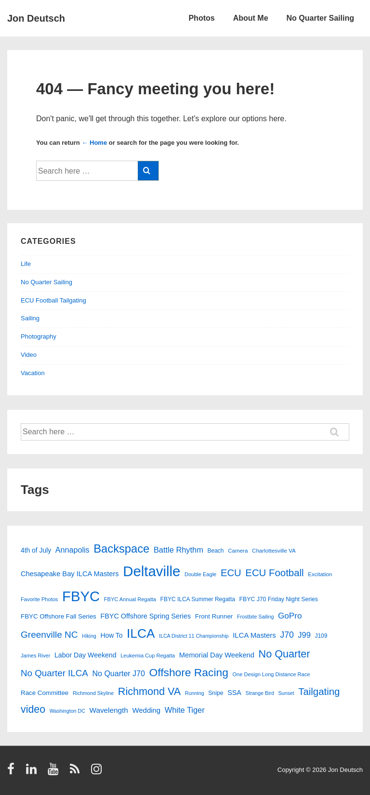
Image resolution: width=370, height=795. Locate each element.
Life (26, 263)
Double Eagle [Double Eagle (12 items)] (200, 574)
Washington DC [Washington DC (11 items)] (67, 711)
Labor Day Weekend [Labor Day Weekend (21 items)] (85, 655)
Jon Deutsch (36, 18)
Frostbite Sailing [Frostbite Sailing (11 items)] (255, 616)
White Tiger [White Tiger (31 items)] (185, 710)
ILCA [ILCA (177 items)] (141, 633)
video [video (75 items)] (33, 709)
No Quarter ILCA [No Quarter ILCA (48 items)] (54, 673)
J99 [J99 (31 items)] (304, 635)
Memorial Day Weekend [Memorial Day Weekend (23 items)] (216, 655)
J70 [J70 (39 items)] (286, 635)
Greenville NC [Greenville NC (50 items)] (49, 635)
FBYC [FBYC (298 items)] (81, 596)
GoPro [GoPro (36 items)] (290, 615)
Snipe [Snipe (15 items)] (215, 693)
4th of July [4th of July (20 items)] (36, 550)
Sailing (30, 318)
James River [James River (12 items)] (35, 655)
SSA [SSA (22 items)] (234, 692)
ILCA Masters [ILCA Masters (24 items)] (254, 635)
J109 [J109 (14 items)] (321, 635)
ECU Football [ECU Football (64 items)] (274, 573)
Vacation (33, 373)
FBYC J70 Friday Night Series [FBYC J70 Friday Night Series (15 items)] (278, 599)
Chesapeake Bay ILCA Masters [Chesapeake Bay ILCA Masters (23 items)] (70, 574)
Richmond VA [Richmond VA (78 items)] (149, 691)
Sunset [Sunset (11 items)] (286, 693)
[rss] (77, 772)
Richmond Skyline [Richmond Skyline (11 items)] (93, 693)
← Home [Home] (94, 142)
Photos (201, 18)
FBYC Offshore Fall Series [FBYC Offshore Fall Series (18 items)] (58, 616)
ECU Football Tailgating (53, 300)
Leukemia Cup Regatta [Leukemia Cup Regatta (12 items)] (147, 655)
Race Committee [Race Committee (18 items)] (44, 692)
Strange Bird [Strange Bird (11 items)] (260, 693)
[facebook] (13, 772)
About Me (250, 18)
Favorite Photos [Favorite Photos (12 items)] (39, 599)
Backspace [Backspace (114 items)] (121, 549)
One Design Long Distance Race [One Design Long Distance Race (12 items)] (271, 674)
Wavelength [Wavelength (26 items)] (108, 710)
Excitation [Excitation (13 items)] (320, 574)
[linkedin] (33, 772)
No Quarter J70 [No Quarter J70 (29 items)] (118, 673)
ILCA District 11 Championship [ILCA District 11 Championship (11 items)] (194, 636)
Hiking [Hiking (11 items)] (89, 636)
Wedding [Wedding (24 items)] (146, 710)
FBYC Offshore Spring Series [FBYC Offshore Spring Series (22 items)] (145, 616)
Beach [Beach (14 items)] (216, 550)
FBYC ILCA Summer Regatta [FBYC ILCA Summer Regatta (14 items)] (197, 599)
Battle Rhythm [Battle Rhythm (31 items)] (178, 549)
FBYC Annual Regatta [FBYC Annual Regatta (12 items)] (130, 599)
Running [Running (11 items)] (194, 693)
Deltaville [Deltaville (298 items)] (151, 571)
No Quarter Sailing (320, 18)
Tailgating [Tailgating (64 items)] (319, 691)
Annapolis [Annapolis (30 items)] (72, 549)
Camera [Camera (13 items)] (238, 550)
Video (29, 354)
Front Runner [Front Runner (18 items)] (214, 616)
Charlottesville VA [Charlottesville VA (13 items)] (274, 550)
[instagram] (97, 772)
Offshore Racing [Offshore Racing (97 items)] (188, 672)
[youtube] (55, 772)
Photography (38, 336)
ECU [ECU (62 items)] (231, 573)
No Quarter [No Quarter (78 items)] (284, 654)
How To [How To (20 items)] (111, 635)
